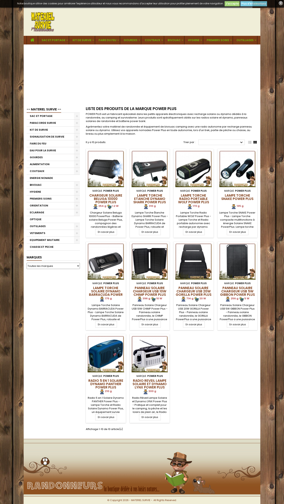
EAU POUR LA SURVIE (43, 150)
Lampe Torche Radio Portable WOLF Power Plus (193, 198)
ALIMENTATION (40, 164)
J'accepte (232, 3)
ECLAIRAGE (37, 212)
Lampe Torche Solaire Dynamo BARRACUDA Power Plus (106, 293)
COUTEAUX (152, 40)
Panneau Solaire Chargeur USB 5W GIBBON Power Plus (237, 291)
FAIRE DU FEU (107, 40)
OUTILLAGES (245, 40)
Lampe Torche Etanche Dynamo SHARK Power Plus (149, 198)
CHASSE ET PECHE (41, 247)
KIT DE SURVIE (82, 40)
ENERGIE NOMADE (41, 178)
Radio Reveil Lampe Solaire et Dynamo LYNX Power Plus (150, 384)
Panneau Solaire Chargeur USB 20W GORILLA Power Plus (193, 291)
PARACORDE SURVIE (43, 123)
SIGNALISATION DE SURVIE (47, 137)
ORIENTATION (39, 205)
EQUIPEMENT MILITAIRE (45, 240)
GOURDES (130, 40)
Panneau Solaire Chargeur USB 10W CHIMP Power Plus (149, 291)
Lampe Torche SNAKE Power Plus (237, 197)
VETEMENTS (37, 233)
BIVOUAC (174, 40)
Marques (34, 257)
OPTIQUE (35, 219)
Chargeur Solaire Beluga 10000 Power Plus (105, 198)
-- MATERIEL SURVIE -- (44, 109)
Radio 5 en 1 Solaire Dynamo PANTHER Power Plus (105, 384)
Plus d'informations (253, 3)
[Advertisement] (142, 74)
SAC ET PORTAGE (53, 40)
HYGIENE (193, 40)
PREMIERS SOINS (218, 40)
